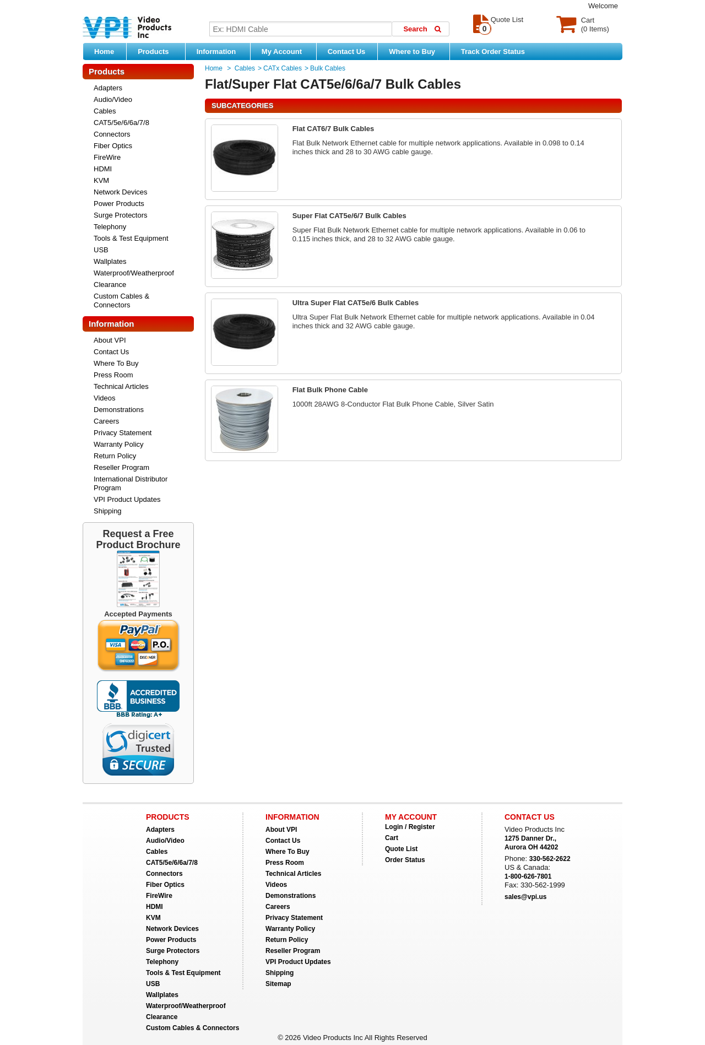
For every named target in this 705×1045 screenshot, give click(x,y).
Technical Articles (121, 386)
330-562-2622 (550, 859)
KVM (101, 180)
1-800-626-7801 (528, 876)
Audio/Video (113, 99)
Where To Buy (116, 363)
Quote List (401, 849)
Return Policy (115, 456)
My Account (286, 51)
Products (159, 51)
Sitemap (278, 984)
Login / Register (410, 827)
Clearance (110, 284)
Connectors (112, 134)
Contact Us (347, 51)
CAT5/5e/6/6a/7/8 (121, 122)
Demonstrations (119, 409)
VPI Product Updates (127, 499)
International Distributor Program (130, 483)
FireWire (107, 157)
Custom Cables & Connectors (121, 300)
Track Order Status (493, 51)
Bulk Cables (327, 68)
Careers (106, 421)
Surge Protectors (121, 215)
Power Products (119, 203)
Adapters (108, 88)
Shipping (108, 511)
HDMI (103, 169)
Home (104, 51)
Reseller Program (121, 467)
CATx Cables (282, 68)
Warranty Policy (119, 444)
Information (221, 51)
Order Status (405, 860)
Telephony (110, 227)
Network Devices (121, 192)
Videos (105, 398)
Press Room (113, 375)
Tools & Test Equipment (131, 238)
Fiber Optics (113, 146)
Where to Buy (416, 51)
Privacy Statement (123, 433)
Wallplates (110, 261)
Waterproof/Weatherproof (134, 273)
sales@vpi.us (525, 897)
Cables (105, 111)
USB (101, 250)
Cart (391, 838)
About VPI (110, 340)
